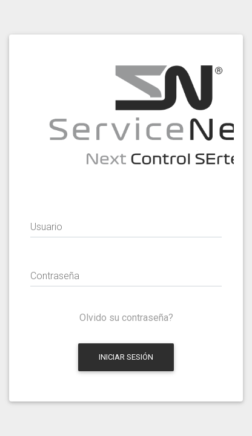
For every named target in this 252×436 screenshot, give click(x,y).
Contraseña (54, 276)
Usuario (46, 227)
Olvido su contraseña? (126, 317)
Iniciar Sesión (126, 357)
